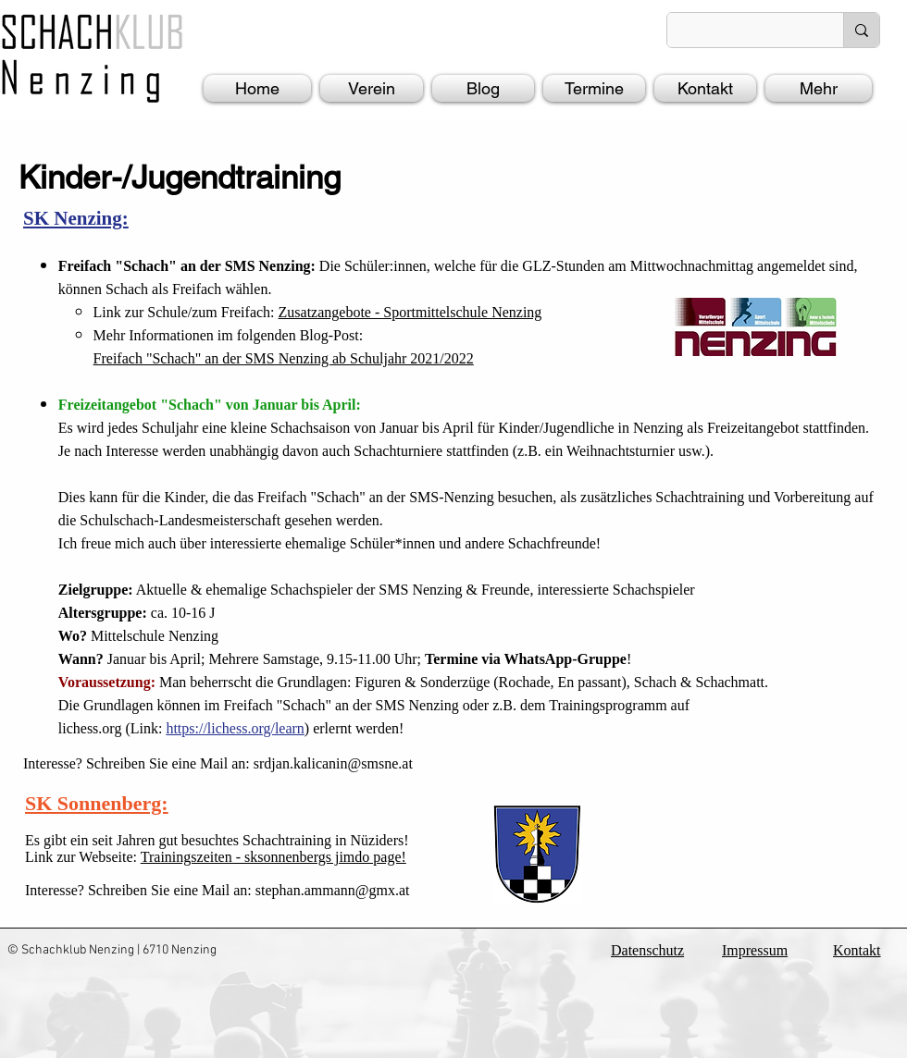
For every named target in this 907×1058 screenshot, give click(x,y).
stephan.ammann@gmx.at (332, 890)
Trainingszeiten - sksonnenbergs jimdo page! (273, 857)
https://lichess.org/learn (235, 728)
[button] (372, 88)
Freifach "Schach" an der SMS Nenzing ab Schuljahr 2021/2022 (283, 358)
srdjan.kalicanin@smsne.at (333, 763)
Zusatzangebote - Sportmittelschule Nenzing (410, 312)
